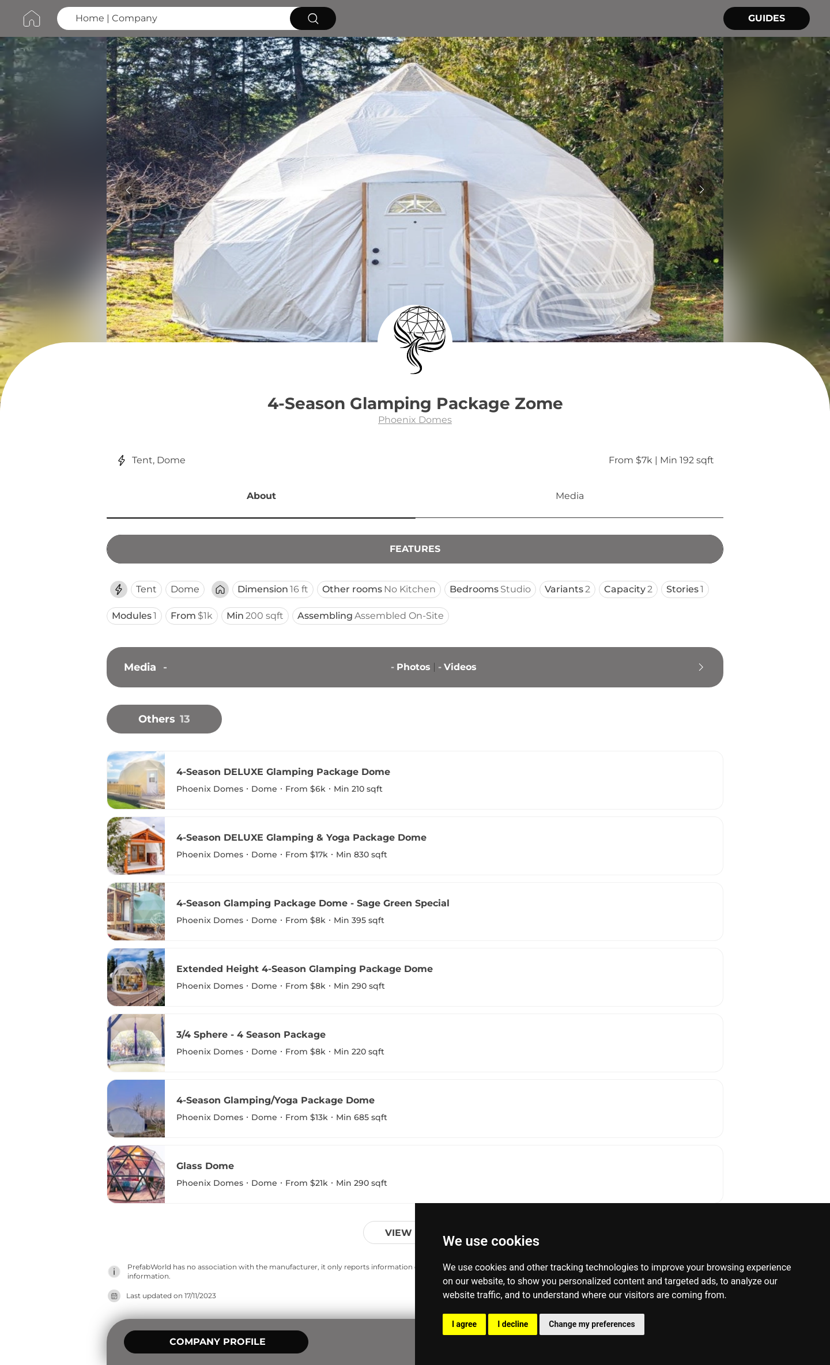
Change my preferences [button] (592, 1324)
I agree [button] (464, 1324)
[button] (261, 498)
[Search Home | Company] (172, 18)
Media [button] (570, 495)
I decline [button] (512, 1324)
